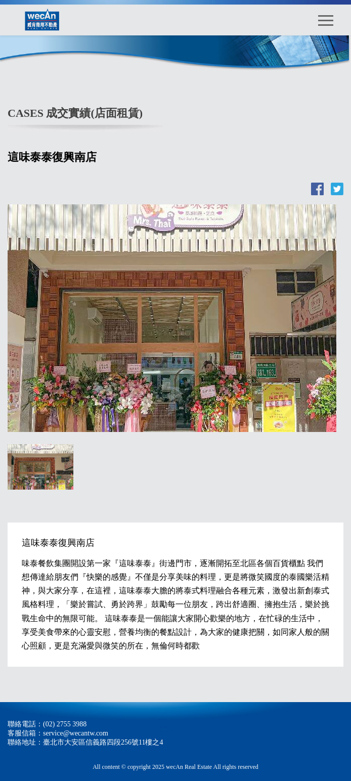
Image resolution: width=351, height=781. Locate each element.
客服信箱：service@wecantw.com (58, 733)
